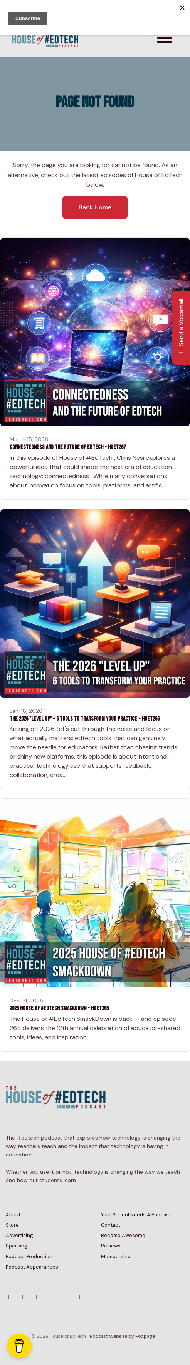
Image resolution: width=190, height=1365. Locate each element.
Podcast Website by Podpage (122, 1336)
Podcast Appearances (32, 1267)
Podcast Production (29, 1256)
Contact (110, 1225)
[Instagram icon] (23, 1297)
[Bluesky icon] (9, 1297)
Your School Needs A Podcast (136, 1214)
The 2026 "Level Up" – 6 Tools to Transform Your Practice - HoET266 (85, 718)
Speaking (16, 1245)
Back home (95, 207)
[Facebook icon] (51, 1297)
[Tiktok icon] (65, 1297)
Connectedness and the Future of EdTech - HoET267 (68, 447)
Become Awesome (123, 1235)
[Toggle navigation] (164, 39)
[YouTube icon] (37, 1297)
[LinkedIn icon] (79, 1297)
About (13, 1214)
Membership (116, 1256)
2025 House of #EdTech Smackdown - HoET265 (59, 1008)
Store (12, 1225)
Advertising (19, 1235)
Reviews (111, 1245)
